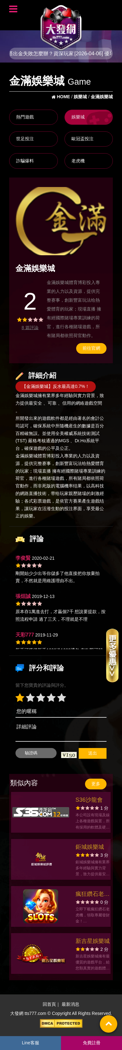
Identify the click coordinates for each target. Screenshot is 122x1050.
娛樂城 (78, 116)
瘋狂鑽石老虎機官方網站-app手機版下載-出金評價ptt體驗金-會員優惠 (93, 895)
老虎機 (78, 160)
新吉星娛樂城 (93, 941)
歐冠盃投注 (82, 138)
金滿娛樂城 (26, 395)
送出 (92, 753)
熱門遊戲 (25, 116)
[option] (61, 221)
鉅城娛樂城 (90, 847)
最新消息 (70, 1004)
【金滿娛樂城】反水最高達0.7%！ (55, 386)
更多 (95, 783)
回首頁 (49, 1004)
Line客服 (30, 1042)
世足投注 (25, 138)
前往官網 (91, 348)
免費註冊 (92, 1042)
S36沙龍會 (89, 800)
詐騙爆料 (25, 160)
